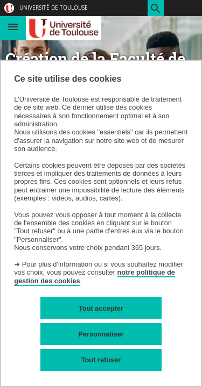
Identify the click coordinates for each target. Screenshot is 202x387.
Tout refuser (101, 360)
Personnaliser (101, 334)
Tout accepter (101, 308)
